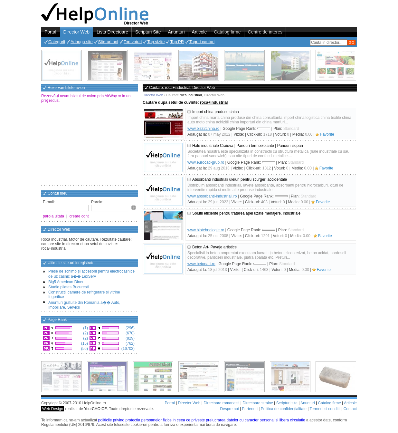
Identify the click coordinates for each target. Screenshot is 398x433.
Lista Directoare (112, 31)
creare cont (79, 216)
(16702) (127, 348)
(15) (84, 343)
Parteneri (250, 409)
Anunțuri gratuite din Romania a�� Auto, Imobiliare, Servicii (84, 305)
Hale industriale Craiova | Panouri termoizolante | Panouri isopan (247, 145)
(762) (130, 343)
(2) (85, 333)
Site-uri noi (108, 41)
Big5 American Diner (65, 282)
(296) (130, 328)
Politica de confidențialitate (284, 409)
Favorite (327, 134)
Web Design (52, 409)
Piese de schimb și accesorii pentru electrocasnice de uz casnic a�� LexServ (91, 274)
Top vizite (156, 41)
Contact (350, 409)
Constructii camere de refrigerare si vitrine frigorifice (84, 294)
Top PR (177, 41)
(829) (130, 338)
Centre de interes (265, 31)
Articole (199, 31)
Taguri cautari (201, 41)
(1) (85, 328)
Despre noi (229, 409)
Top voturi (133, 41)
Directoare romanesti (221, 403)
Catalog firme (227, 31)
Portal (50, 31)
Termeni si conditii (324, 409)
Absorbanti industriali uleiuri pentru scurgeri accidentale (239, 179)
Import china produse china (215, 112)
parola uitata (53, 216)
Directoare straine (257, 403)
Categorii (56, 41)
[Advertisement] (89, 144)
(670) (130, 333)
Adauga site (82, 41)
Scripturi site (287, 403)
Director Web (76, 31)
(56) (84, 348)
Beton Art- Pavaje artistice (214, 247)
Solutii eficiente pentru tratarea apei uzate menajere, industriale (246, 213)
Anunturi (176, 31)
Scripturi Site (148, 31)
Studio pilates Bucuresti (68, 287)
